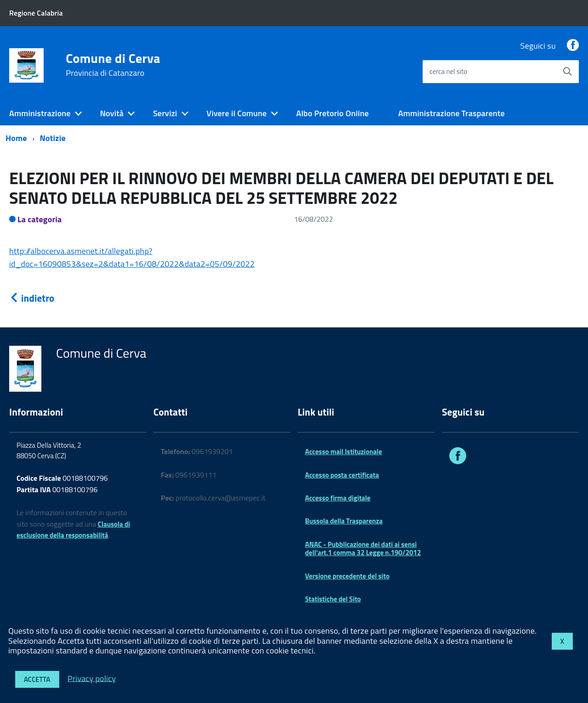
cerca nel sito (448, 71)
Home (16, 138)
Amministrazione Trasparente (451, 113)
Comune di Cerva (113, 65)
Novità (112, 113)
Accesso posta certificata (342, 475)
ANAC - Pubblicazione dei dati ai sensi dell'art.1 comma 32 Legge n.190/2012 (363, 548)
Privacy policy (92, 678)
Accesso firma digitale (337, 498)
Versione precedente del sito (347, 576)
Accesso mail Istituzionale (343, 451)
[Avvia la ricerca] (567, 71)
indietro (31, 298)
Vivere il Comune (237, 113)
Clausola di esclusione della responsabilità (73, 530)
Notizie (53, 138)
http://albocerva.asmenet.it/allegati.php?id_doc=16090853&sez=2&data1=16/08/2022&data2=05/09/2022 (131, 257)
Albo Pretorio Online (332, 113)
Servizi (165, 113)
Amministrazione (40, 113)
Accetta (37, 679)
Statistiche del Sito (333, 599)
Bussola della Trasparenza (344, 521)
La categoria (39, 219)
